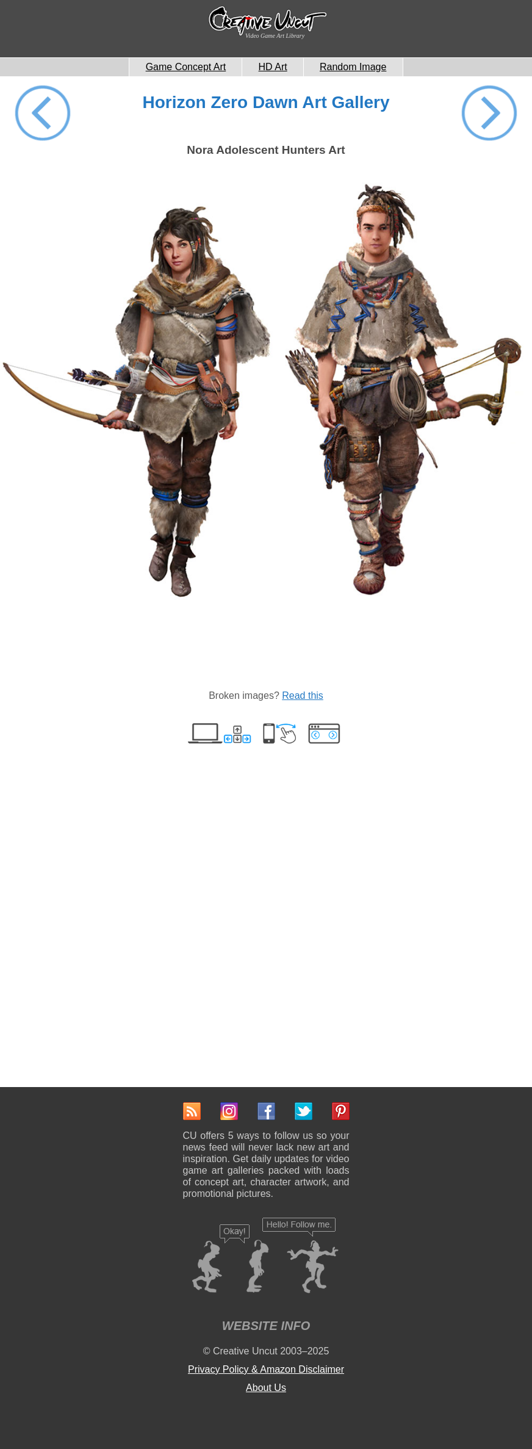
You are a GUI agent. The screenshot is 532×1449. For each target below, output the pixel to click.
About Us (266, 1387)
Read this (302, 695)
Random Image (353, 67)
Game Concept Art (186, 67)
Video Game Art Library (274, 35)
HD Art (273, 67)
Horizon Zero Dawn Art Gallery (265, 102)
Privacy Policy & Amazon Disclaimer (266, 1369)
